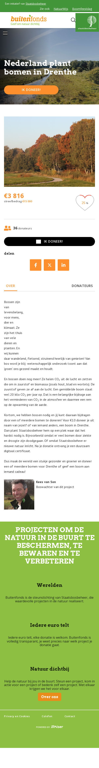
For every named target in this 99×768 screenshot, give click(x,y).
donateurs (82, 286)
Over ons (49, 697)
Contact (70, 716)
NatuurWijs (61, 9)
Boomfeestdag (82, 9)
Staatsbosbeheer (36, 3)
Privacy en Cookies (17, 716)
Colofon (47, 716)
